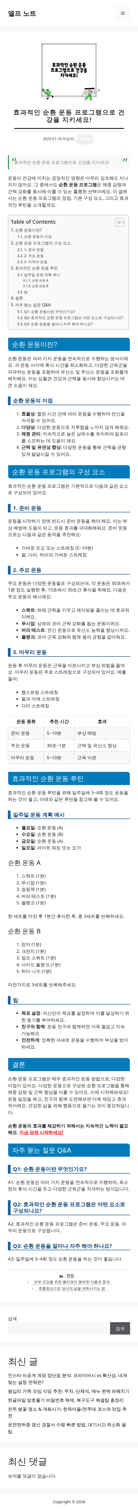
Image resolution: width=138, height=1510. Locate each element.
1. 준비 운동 (34, 249)
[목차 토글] (117, 222)
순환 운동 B (40, 286)
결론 (19, 298)
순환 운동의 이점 (38, 236)
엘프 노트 (22, 13)
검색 (12, 1319)
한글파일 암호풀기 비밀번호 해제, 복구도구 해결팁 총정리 (66, 1400)
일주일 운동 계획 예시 (42, 274)
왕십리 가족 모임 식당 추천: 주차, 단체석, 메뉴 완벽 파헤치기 (69, 1391)
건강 (70, 1275)
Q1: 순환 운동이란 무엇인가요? (49, 311)
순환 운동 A (40, 280)
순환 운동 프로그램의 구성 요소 (43, 243)
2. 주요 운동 (34, 255)
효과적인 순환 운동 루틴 (36, 268)
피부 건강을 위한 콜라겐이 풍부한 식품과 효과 (72, 1281)
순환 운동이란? (28, 230)
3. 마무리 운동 (35, 261)
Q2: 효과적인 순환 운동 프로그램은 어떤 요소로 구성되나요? (73, 317)
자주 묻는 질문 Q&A (33, 304)
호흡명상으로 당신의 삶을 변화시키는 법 (72, 1288)
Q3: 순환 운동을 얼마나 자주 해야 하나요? (58, 323)
